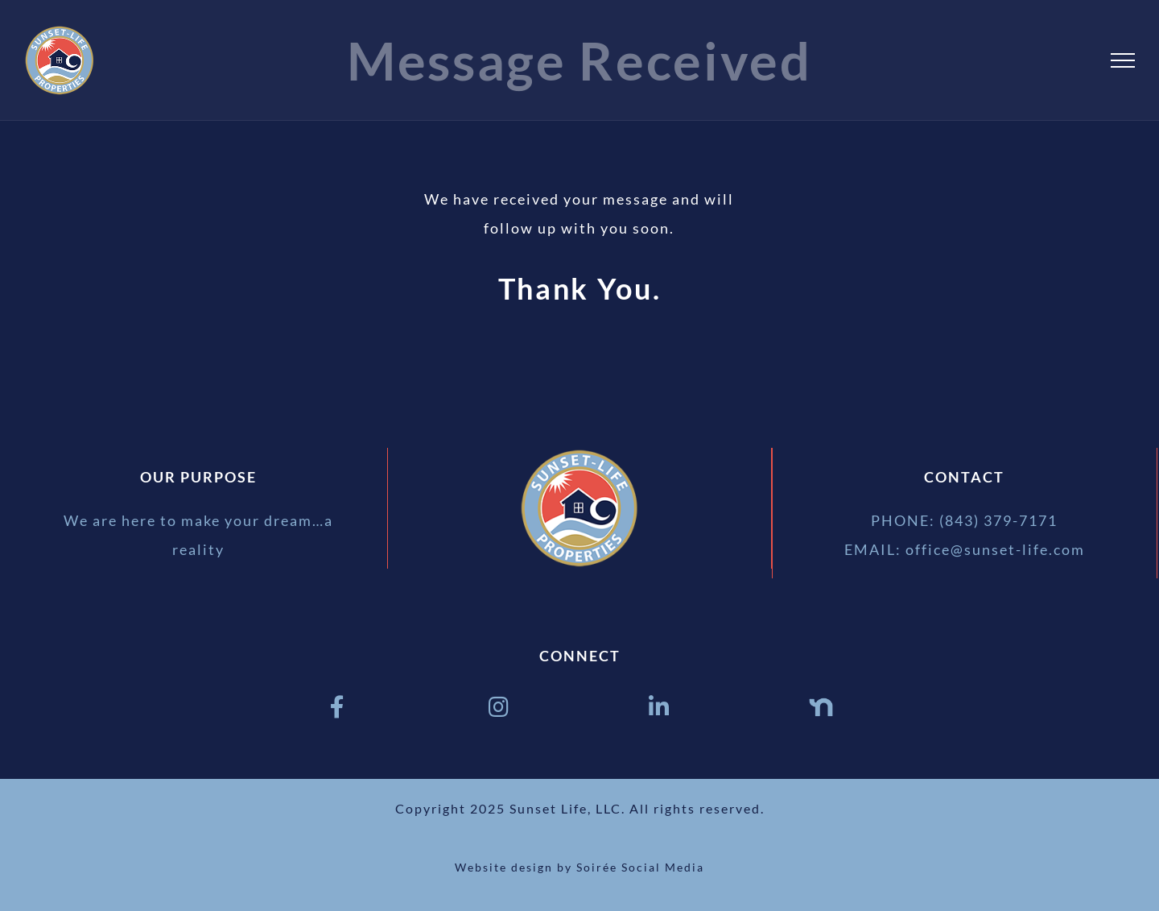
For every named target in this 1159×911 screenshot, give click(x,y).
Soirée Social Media (640, 867)
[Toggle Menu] (1123, 60)
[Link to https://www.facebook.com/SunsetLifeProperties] (338, 707)
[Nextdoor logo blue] (821, 702)
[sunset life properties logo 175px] (579, 455)
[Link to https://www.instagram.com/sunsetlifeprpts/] (499, 707)
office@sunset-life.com (995, 549)
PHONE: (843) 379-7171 (964, 520)
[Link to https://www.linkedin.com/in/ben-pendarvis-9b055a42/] (660, 707)
